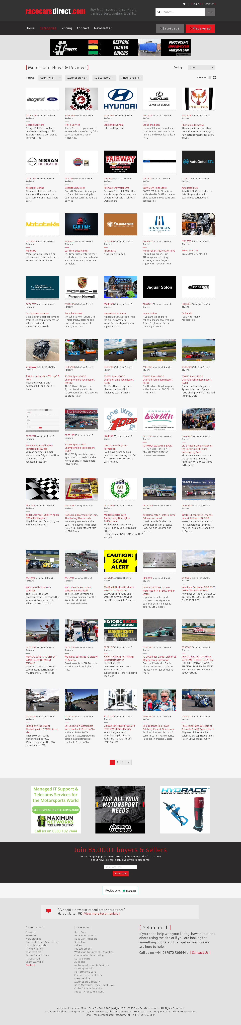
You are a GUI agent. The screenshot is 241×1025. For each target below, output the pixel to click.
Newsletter (103, 28)
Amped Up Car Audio (115, 313)
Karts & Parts (82, 958)
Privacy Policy (34, 948)
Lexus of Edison (151, 125)
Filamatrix (110, 250)
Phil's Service (72, 125)
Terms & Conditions (37, 955)
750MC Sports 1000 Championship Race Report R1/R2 (80, 447)
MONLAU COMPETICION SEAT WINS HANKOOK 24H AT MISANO (41, 660)
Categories (48, 28)
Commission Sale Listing (89, 955)
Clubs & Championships (88, 988)
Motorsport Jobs (84, 968)
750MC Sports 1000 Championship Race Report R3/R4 (196, 379)
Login (196, 3)
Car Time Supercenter (76, 250)
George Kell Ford (35, 125)
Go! (210, 12)
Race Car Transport (85, 938)
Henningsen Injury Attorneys (159, 250)
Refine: (30, 77)
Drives (78, 945)
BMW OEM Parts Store (155, 188)
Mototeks (31, 250)
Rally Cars (80, 942)
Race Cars (80, 932)
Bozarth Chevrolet (75, 188)
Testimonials (33, 952)
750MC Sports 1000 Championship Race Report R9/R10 (80, 379)
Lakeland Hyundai (114, 125)
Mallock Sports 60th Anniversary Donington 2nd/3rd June (117, 518)
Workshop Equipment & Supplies (94, 952)
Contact (83, 28)
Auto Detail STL (190, 188)
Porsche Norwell (74, 313)
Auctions (79, 961)
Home (30, 28)
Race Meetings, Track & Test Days (94, 985)
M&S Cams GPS (190, 250)
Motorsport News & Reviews (91, 965)
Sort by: (178, 67)
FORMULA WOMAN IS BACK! (157, 445)
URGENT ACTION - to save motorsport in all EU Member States (159, 590)
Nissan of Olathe (35, 188)
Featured (31, 935)
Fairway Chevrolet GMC (116, 188)
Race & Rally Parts (85, 935)
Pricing (67, 28)
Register (209, 3)
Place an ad (200, 28)
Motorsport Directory (87, 981)
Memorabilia (82, 978)
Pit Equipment (82, 948)
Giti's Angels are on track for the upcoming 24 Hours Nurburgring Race (197, 449)
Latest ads (169, 28)
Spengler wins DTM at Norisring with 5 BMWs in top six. (42, 729)
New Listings (33, 938)
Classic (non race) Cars (88, 975)
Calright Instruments (37, 313)
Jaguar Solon (150, 313)
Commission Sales (37, 945)
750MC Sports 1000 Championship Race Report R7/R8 (119, 379)
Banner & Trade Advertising (42, 942)
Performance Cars (85, 971)
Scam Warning (34, 961)
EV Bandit (187, 313)
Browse (30, 932)
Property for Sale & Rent (89, 991)
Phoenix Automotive (193, 125)
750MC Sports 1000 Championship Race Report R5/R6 (157, 379)
